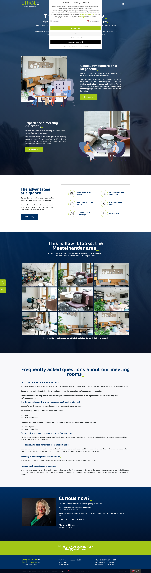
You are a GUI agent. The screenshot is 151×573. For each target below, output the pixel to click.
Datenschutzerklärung (87, 15)
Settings (82, 17)
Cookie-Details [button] (66, 46)
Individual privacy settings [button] (75, 42)
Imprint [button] (86, 46)
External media (93, 21)
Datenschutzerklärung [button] (77, 46)
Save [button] (75, 34)
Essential (54, 21)
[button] (88, 97)
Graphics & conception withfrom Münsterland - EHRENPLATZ (70, 571)
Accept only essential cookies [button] (75, 38)
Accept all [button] (75, 28)
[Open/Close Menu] (125, 4)
